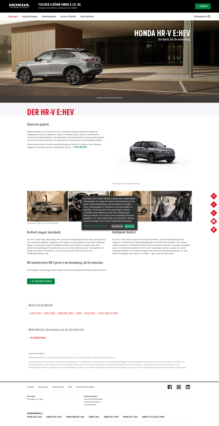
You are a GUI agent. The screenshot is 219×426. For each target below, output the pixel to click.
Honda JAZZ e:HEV (34, 417)
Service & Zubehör (68, 16)
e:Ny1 (79, 313)
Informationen (38, 338)
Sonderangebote (49, 16)
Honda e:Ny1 (94, 417)
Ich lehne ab (117, 226)
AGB (70, 387)
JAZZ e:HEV (35, 313)
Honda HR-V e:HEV (111, 417)
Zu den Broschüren (42, 281)
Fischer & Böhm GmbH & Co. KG (59, 4)
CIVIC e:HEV (49, 313)
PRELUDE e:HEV (66, 313)
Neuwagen (13, 16)
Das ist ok (129, 226)
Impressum (43, 387)
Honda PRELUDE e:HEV (75, 417)
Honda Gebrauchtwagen (93, 399)
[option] (109, 61)
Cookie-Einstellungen (95, 226)
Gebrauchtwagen (29, 16)
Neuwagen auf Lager (35, 399)
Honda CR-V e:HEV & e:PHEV (153, 417)
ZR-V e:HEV (90, 313)
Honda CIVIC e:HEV (54, 417)
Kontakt (204, 6)
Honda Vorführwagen (92, 402)
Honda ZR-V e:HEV (130, 417)
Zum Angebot (80, 147)
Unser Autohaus (87, 16)
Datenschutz (58, 387)
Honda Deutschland (85, 387)
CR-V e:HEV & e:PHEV (108, 313)
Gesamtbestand (90, 405)
